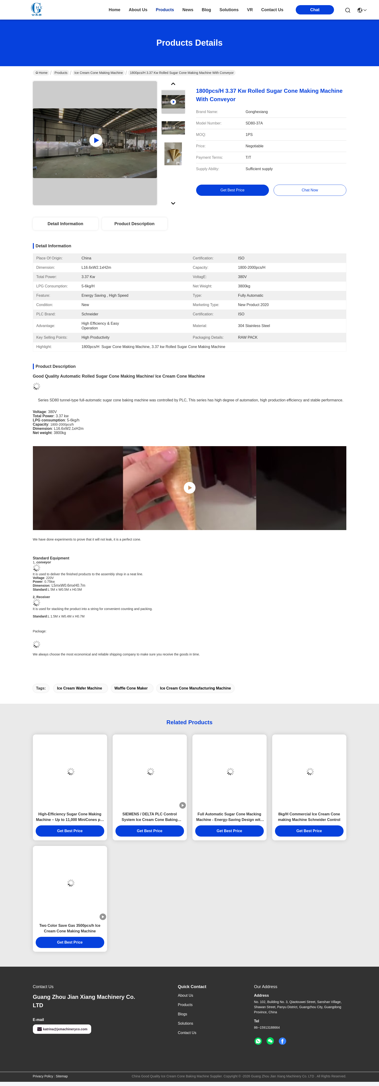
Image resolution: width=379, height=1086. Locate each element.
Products (61, 73)
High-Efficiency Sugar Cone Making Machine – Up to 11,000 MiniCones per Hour (70, 817)
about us (138, 9)
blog (206, 9)
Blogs (182, 1014)
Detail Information (65, 223)
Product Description (134, 223)
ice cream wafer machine (79, 688)
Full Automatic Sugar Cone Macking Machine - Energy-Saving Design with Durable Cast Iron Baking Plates (229, 817)
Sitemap (62, 1076)
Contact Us (187, 1033)
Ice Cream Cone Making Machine (98, 73)
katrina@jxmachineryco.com (62, 1029)
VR (250, 9)
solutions (229, 9)
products (165, 9)
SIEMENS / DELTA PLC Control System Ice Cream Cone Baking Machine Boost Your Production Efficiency (149, 817)
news (187, 9)
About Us (185, 995)
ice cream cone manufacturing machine (195, 688)
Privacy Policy (43, 1076)
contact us (272, 9)
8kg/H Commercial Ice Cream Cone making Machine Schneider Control (309, 817)
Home (114, 9)
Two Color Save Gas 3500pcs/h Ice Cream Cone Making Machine (69, 928)
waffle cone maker (131, 688)
